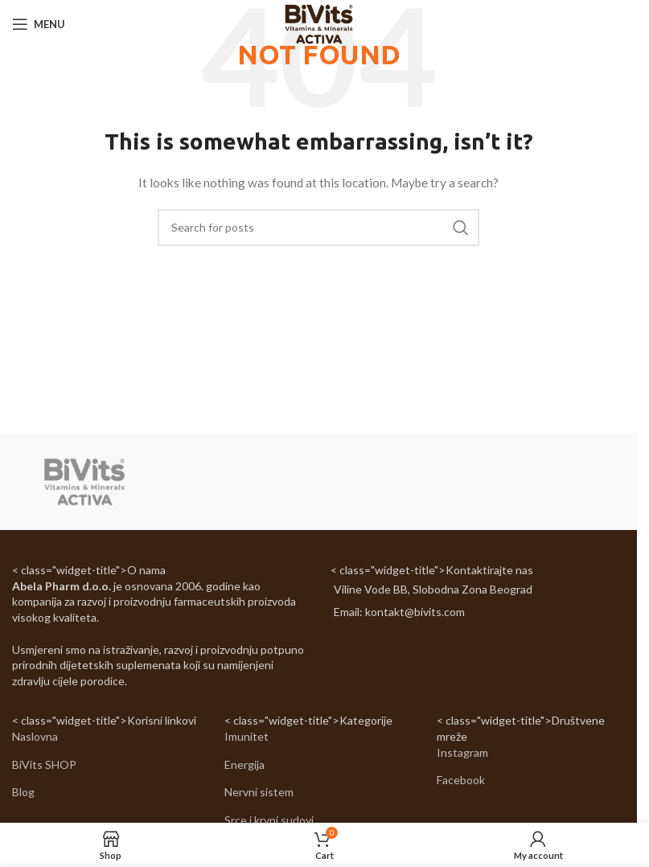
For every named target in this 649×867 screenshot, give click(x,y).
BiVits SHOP (44, 764)
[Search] (318, 227)
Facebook (461, 780)
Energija (244, 764)
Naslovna (35, 736)
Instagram (462, 752)
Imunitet (246, 736)
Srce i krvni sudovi (269, 820)
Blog (23, 792)
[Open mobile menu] (38, 24)
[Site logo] (318, 23)
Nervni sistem (259, 792)
